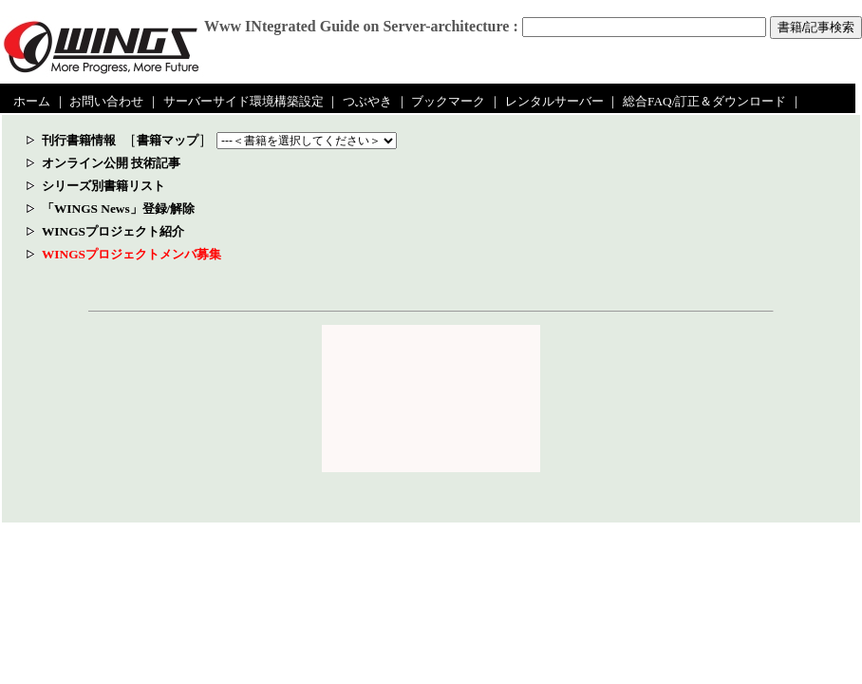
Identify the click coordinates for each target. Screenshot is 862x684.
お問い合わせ (106, 101)
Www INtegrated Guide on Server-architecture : (361, 26)
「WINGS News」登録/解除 (118, 208)
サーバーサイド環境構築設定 (243, 101)
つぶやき (367, 101)
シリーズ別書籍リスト (103, 186)
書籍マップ (167, 140)
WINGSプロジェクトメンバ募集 (131, 254)
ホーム (31, 101)
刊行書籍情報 (79, 140)
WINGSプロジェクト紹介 (113, 231)
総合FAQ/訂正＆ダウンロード (704, 101)
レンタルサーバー (554, 101)
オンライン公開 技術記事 (111, 163)
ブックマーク (448, 101)
